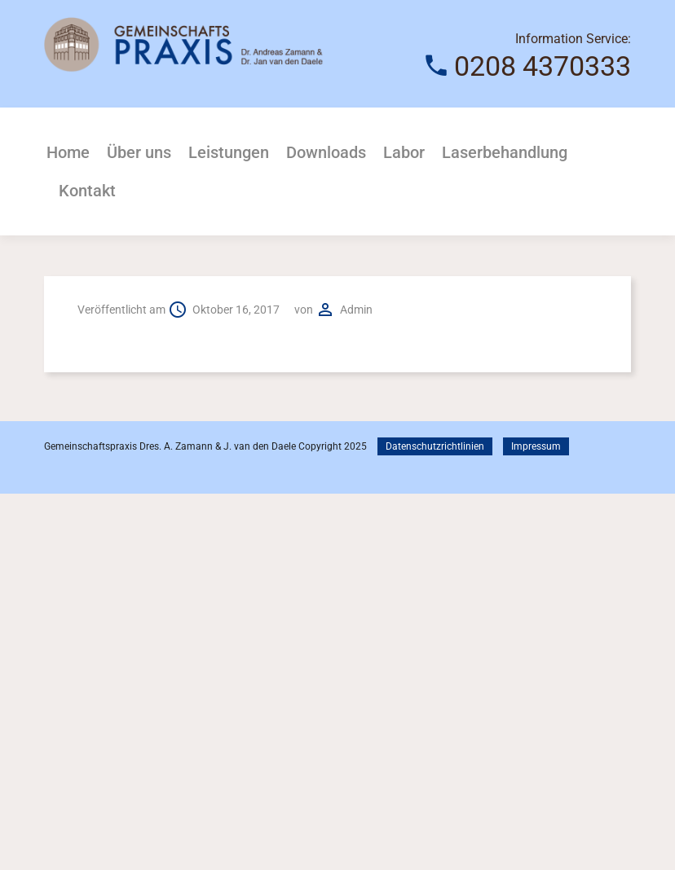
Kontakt (87, 190)
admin (356, 309)
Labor (404, 152)
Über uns (139, 152)
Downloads (326, 152)
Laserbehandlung (504, 152)
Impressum (536, 446)
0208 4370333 (542, 66)
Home (68, 152)
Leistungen (228, 152)
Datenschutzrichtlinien (435, 446)
